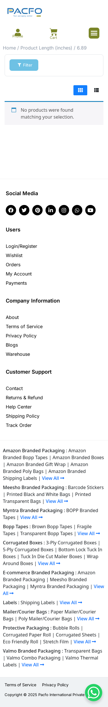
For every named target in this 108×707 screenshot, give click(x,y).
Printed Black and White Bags (38, 494)
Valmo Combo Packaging (33, 658)
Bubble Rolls (66, 628)
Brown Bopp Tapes (52, 526)
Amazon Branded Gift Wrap (36, 464)
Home (9, 48)
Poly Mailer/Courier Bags (45, 618)
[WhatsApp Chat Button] (93, 692)
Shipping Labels (38, 602)
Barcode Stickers (86, 487)
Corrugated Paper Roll (27, 635)
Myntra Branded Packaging (59, 586)
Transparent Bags (83, 651)
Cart (53, 37)
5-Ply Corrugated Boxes (28, 549)
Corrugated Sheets (76, 635)
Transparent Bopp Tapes (46, 533)
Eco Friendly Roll (20, 641)
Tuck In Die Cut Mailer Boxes (51, 556)
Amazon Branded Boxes (78, 457)
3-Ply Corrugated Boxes (71, 542)
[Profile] (17, 32)
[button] (94, 33)
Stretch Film (56, 641)
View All (53, 478)
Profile (17, 36)
